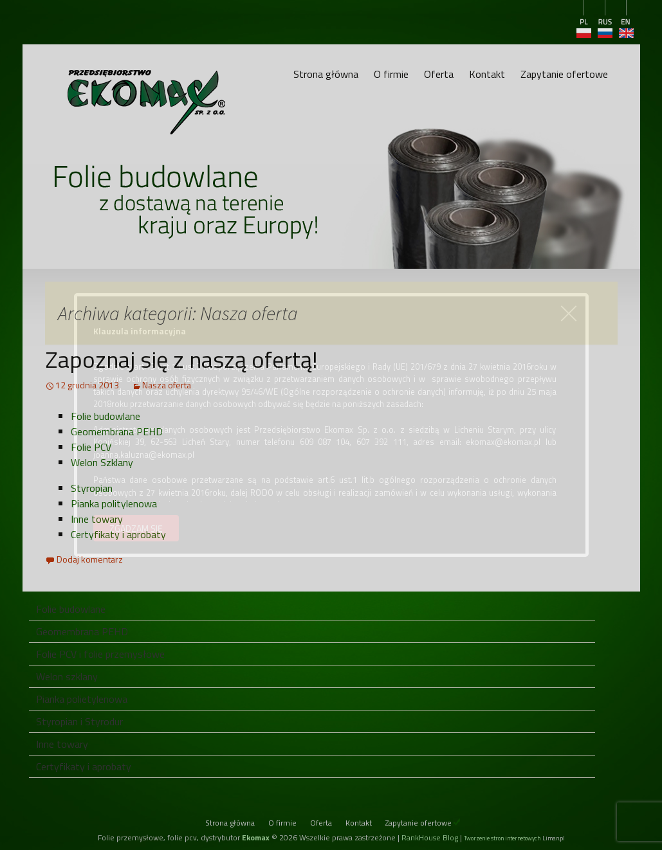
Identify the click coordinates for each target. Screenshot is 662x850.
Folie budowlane (105, 416)
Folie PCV (91, 447)
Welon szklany (67, 676)
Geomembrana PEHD (117, 431)
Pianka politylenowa (114, 503)
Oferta (439, 74)
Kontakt (487, 74)
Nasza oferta (166, 385)
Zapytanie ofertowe (564, 74)
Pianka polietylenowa (81, 699)
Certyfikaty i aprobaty (118, 534)
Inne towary (97, 519)
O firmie (391, 74)
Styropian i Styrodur (79, 721)
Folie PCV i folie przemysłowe (100, 654)
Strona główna (325, 74)
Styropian (92, 488)
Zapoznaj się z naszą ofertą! (181, 359)
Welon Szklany (102, 462)
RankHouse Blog (429, 837)
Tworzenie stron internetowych (502, 838)
